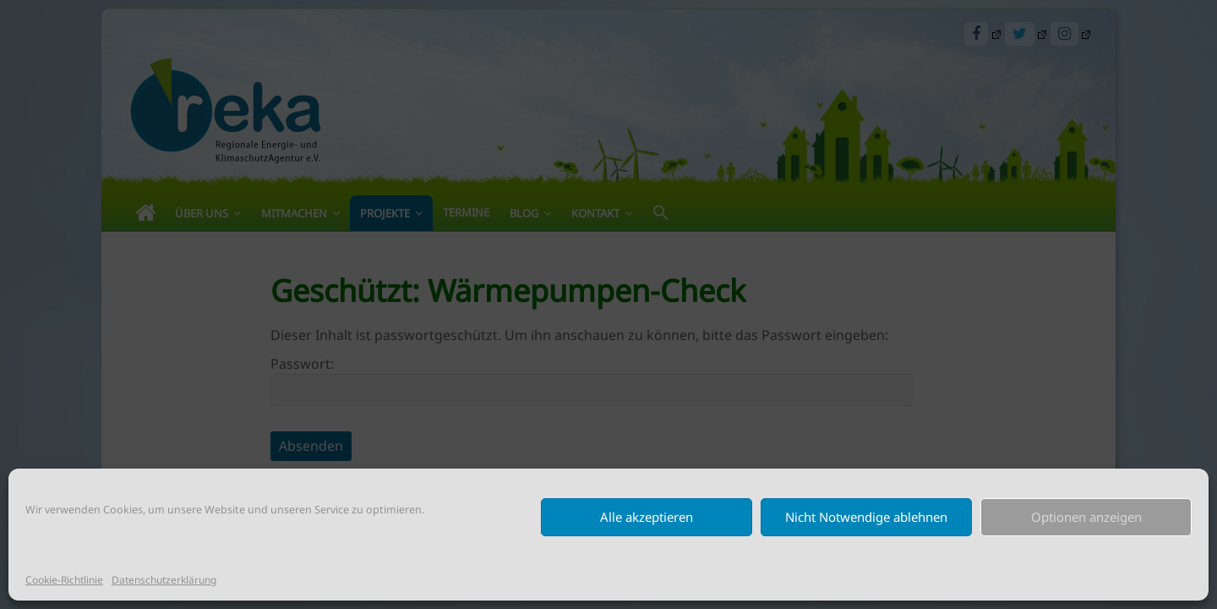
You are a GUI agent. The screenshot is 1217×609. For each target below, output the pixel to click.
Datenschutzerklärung (164, 580)
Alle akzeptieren (646, 516)
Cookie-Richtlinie (64, 580)
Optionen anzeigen (1086, 516)
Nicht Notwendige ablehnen (866, 516)
